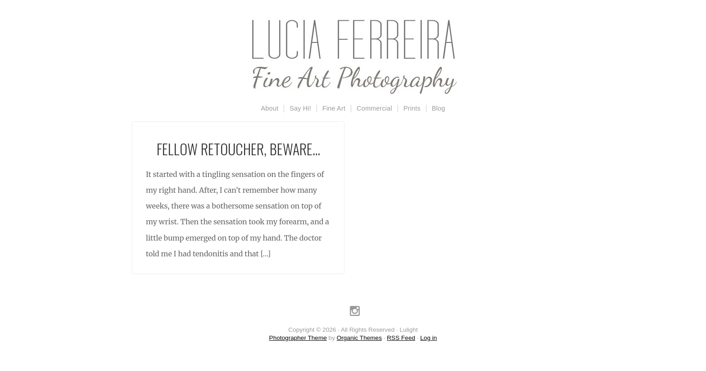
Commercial (374, 108)
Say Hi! (300, 108)
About (270, 108)
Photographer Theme (298, 337)
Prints (412, 108)
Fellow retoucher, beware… (238, 148)
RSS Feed (401, 337)
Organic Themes (359, 337)
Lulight (353, 56)
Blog (438, 108)
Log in (428, 337)
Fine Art (333, 108)
